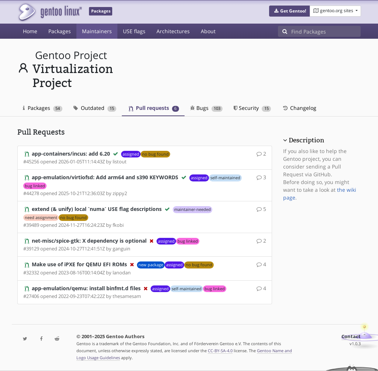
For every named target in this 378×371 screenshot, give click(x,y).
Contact (351, 336)
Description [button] (306, 140)
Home (30, 31)
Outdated (95, 107)
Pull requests (154, 107)
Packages (59, 31)
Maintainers (97, 31)
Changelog (299, 107)
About (208, 31)
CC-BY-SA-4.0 (220, 350)
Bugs (206, 107)
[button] (289, 11)
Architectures (173, 31)
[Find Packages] (326, 31)
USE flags (134, 31)
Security (252, 107)
